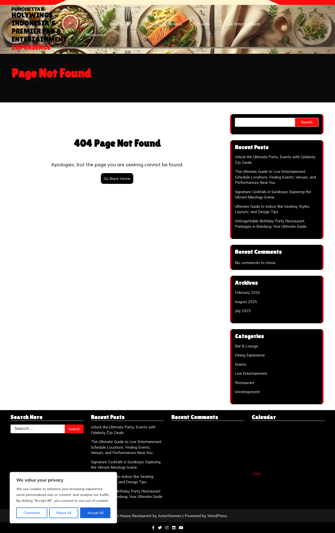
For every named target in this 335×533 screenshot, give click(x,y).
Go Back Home (117, 178)
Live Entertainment (243, 23)
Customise (31, 513)
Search (306, 122)
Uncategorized (247, 391)
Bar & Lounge (121, 23)
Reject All (63, 513)
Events (204, 23)
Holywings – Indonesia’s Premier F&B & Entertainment (39, 31)
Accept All (95, 513)
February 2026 (247, 292)
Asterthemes (170, 515)
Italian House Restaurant (129, 515)
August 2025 (246, 301)
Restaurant (96, 34)
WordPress (217, 515)
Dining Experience (166, 23)
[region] (63, 497)
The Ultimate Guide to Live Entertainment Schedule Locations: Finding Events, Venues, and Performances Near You (275, 177)
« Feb (256, 473)
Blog (90, 23)
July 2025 (242, 310)
